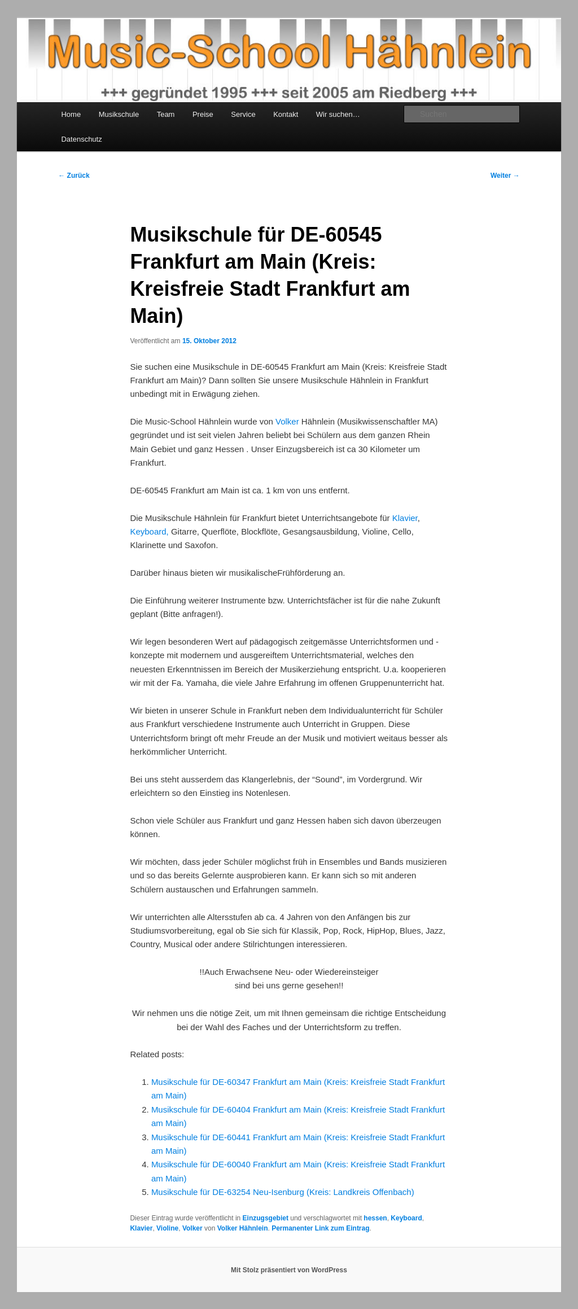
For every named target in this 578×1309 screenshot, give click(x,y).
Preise (202, 114)
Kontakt (285, 114)
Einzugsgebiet (265, 1218)
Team (166, 114)
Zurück (73, 176)
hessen (375, 1218)
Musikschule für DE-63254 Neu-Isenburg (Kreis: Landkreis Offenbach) (282, 1192)
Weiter (505, 176)
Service (243, 114)
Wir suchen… (338, 114)
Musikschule (119, 114)
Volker (287, 421)
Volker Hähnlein (242, 1228)
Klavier (405, 518)
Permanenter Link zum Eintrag (320, 1228)
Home (71, 114)
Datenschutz (81, 139)
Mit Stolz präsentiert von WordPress (289, 1270)
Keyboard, (150, 531)
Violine (167, 1228)
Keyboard (406, 1218)
